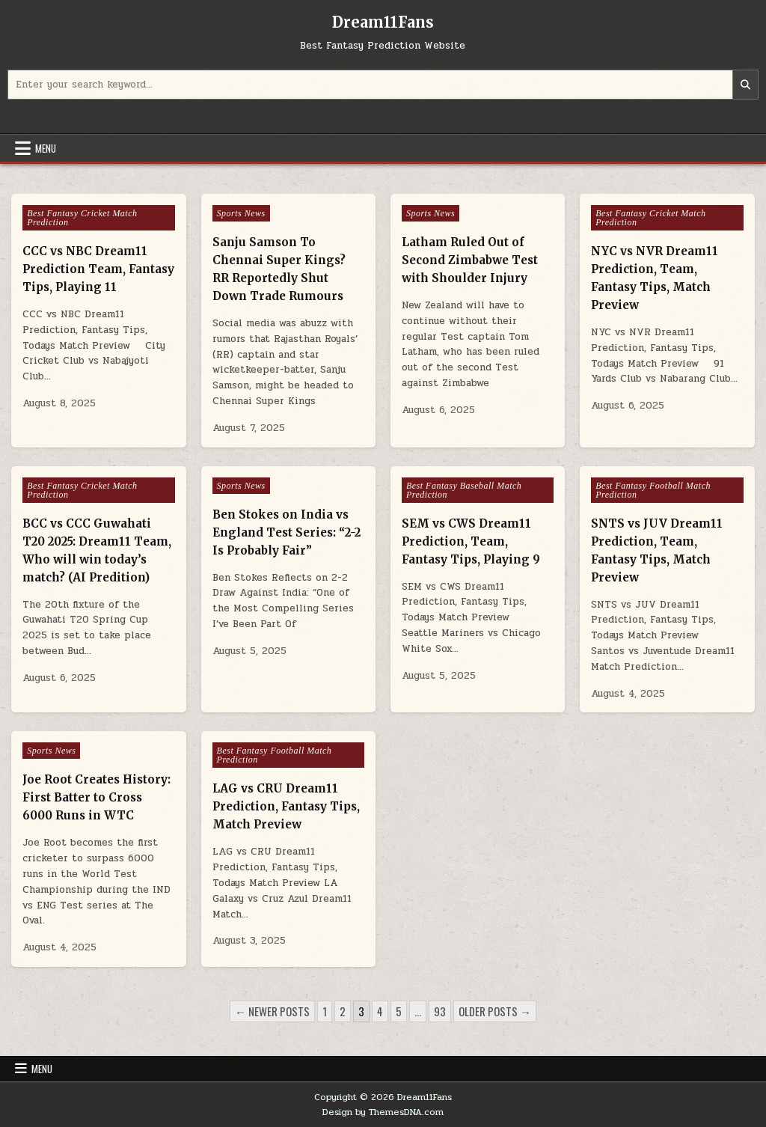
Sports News (241, 213)
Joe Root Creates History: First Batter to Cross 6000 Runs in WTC (96, 797)
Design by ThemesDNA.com (383, 1112)
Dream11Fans (383, 22)
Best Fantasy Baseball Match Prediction (463, 490)
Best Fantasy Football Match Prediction (653, 490)
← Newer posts (272, 1011)
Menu (45, 148)
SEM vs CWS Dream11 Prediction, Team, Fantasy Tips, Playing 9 (471, 541)
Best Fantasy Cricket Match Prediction (82, 217)
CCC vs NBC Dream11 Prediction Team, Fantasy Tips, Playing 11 (98, 269)
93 (440, 1011)
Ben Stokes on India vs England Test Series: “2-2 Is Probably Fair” (286, 532)
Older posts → (495, 1011)
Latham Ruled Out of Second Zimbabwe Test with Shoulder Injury (470, 260)
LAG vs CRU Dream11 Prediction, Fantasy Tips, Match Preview (286, 806)
